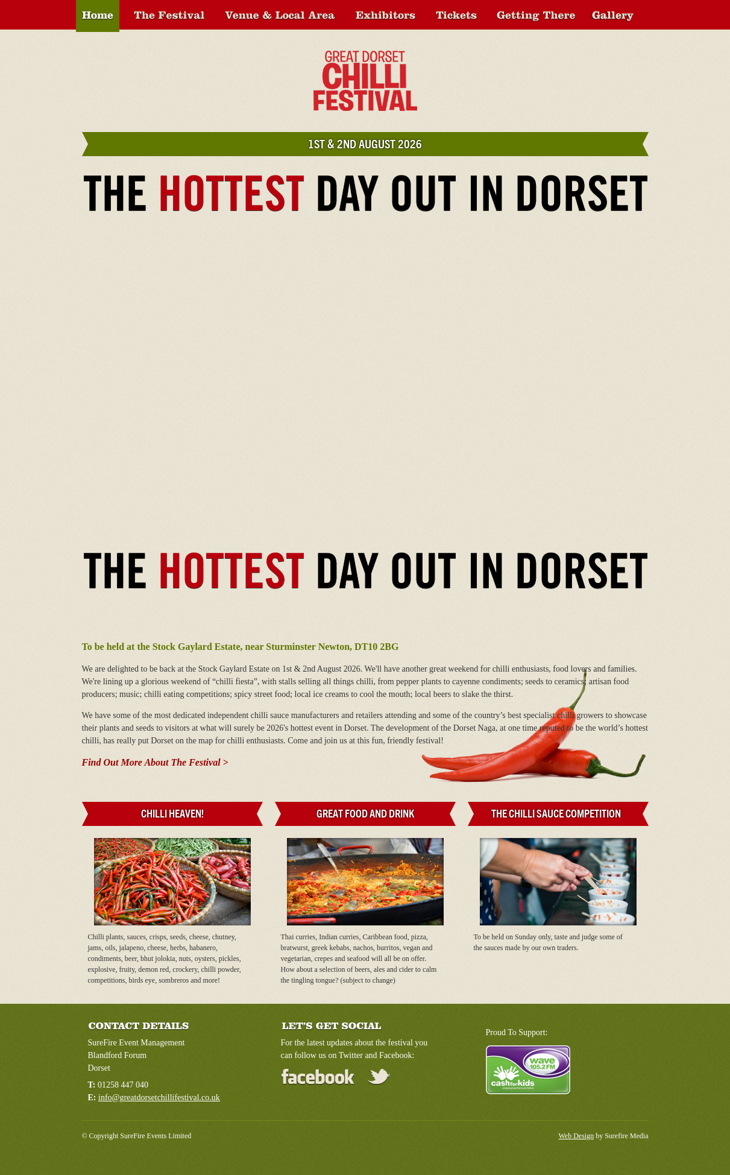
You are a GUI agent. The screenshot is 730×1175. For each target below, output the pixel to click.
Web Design (576, 1136)
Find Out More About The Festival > (155, 762)
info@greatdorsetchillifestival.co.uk (159, 1097)
